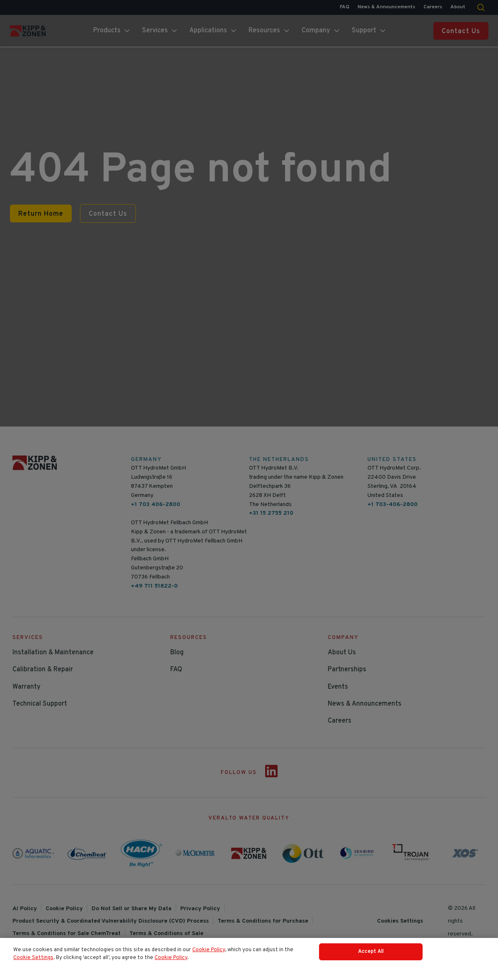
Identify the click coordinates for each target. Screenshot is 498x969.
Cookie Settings (33, 962)
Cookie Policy (208, 955)
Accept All (371, 956)
